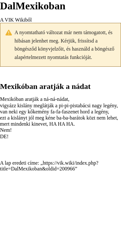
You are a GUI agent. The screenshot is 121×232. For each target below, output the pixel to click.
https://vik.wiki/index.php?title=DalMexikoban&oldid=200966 (49, 165)
